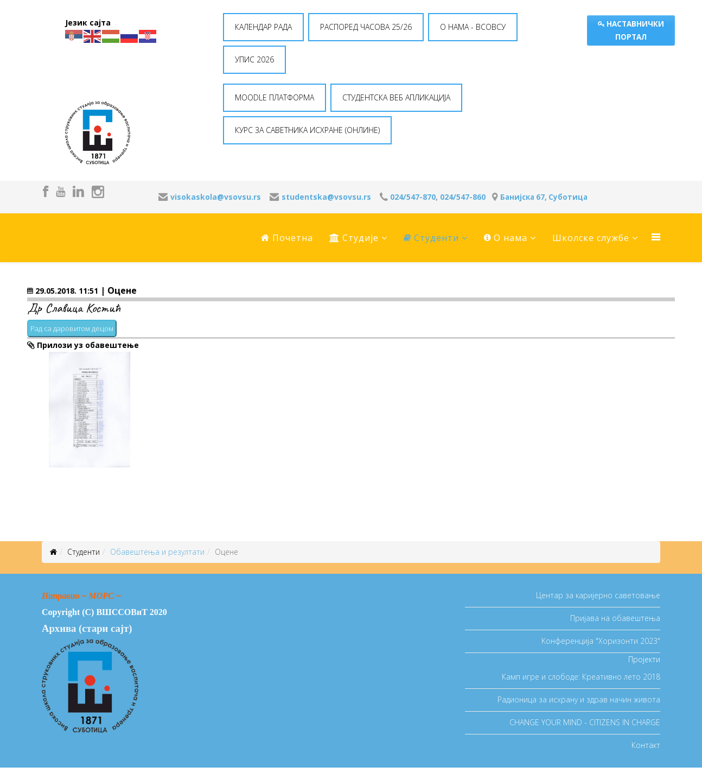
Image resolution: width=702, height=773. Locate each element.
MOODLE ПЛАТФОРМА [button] (274, 97)
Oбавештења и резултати (157, 552)
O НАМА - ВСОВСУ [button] (473, 27)
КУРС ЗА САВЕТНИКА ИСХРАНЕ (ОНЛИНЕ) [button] (307, 130)
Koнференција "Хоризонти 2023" (600, 641)
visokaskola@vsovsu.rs (215, 197)
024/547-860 (463, 197)
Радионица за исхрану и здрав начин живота (578, 699)
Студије (354, 238)
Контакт (645, 745)
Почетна (287, 238)
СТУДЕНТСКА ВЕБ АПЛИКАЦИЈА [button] (396, 97)
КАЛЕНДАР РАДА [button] (263, 27)
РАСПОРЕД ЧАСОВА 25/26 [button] (366, 27)
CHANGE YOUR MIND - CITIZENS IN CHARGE (584, 722)
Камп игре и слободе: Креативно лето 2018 (581, 676)
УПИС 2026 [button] (254, 59)
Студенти (431, 238)
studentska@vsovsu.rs (326, 197)
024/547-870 (413, 197)
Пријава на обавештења (615, 618)
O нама (505, 238)
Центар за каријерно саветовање (598, 595)
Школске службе (590, 238)
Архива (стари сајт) (87, 628)
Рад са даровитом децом (71, 328)
